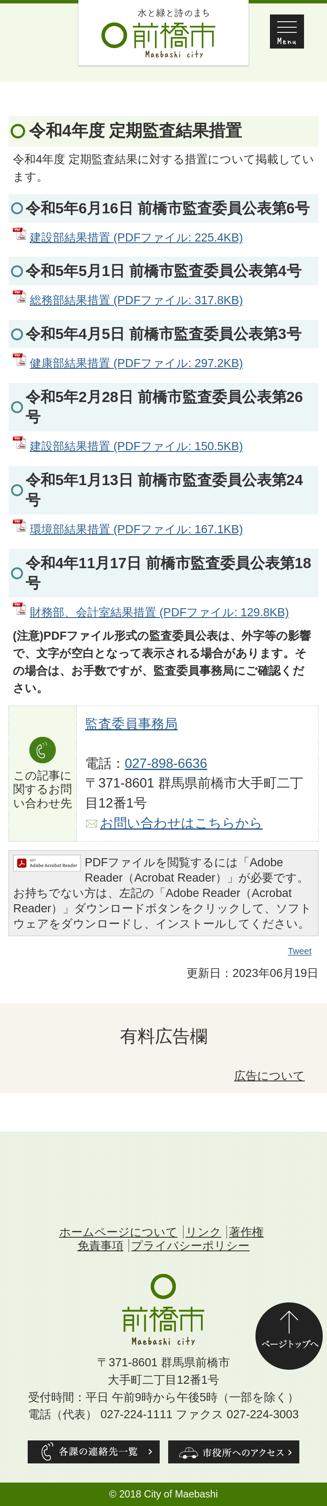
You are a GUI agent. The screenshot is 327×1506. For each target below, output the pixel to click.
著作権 (246, 1232)
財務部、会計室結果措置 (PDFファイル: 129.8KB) (159, 612)
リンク (203, 1232)
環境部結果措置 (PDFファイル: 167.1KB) (136, 529)
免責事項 (100, 1245)
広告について (269, 1075)
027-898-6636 (166, 763)
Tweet (300, 951)
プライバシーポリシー (190, 1245)
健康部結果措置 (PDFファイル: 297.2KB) (136, 363)
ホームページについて (118, 1232)
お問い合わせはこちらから (181, 823)
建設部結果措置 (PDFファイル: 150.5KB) (136, 446)
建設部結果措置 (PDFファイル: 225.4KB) (136, 237)
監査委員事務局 (131, 723)
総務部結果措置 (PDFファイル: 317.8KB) (136, 300)
